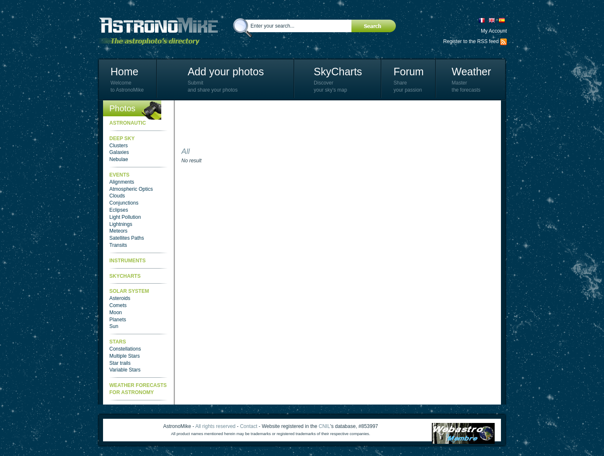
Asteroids (119, 298)
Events (119, 175)
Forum (408, 71)
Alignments (121, 182)
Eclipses (118, 210)
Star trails (120, 363)
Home (125, 71)
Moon (115, 312)
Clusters (118, 146)
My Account (494, 31)
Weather (471, 71)
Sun (113, 326)
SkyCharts (338, 71)
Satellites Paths (126, 238)
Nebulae (118, 159)
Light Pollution (125, 217)
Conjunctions (123, 203)
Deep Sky (121, 138)
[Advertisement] (333, 125)
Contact (248, 426)
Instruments (127, 261)
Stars (117, 342)
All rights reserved (215, 426)
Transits (118, 245)
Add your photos (226, 71)
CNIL (324, 426)
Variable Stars (124, 370)
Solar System (129, 291)
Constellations (125, 349)
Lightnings (120, 224)
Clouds (117, 196)
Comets (117, 305)
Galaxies (119, 152)
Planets (117, 320)
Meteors (118, 231)
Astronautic (127, 123)
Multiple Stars (124, 356)
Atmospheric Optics (131, 189)
